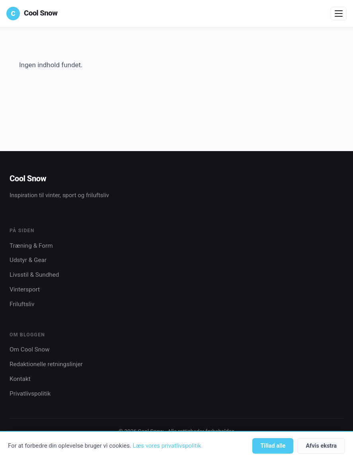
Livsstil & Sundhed (34, 274)
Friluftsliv (22, 304)
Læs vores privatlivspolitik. (168, 445)
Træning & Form (31, 245)
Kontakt (20, 378)
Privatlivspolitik (30, 393)
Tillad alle (272, 446)
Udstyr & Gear (28, 260)
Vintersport (25, 289)
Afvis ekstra (321, 446)
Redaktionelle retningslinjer (46, 364)
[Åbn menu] (339, 13)
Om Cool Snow (29, 349)
